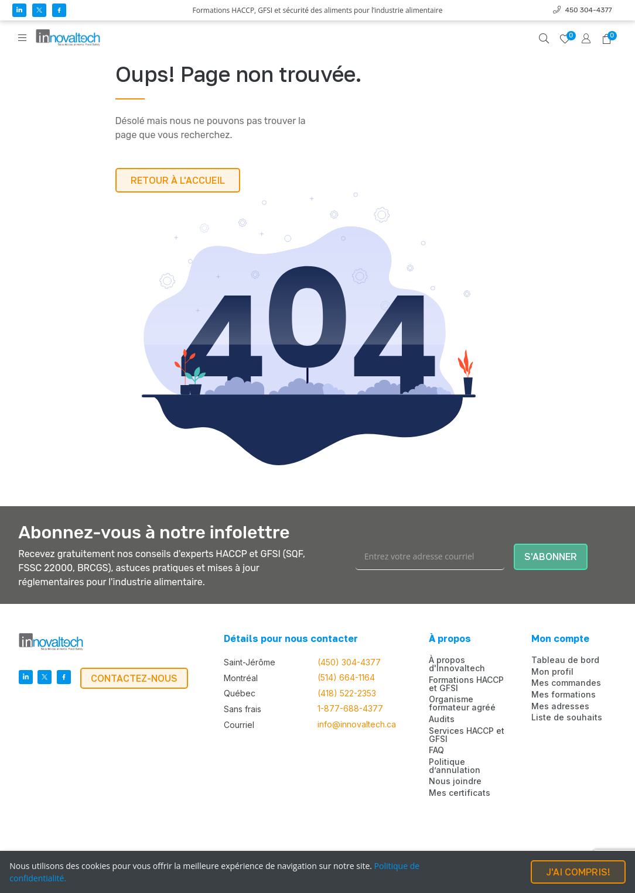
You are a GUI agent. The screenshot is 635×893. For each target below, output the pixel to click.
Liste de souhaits (566, 717)
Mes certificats (459, 793)
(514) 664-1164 (346, 678)
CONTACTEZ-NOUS (134, 678)
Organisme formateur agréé (462, 703)
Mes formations (563, 695)
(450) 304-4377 (349, 662)
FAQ (436, 750)
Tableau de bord (565, 660)
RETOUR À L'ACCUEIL (178, 180)
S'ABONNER (550, 556)
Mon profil (552, 672)
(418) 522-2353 (347, 693)
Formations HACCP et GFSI (466, 684)
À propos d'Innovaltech (457, 664)
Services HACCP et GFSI (466, 735)
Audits (442, 719)
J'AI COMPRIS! (578, 872)
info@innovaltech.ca (357, 724)
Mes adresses (560, 706)
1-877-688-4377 (350, 709)
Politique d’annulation (454, 766)
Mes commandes (566, 683)
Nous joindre (455, 781)
